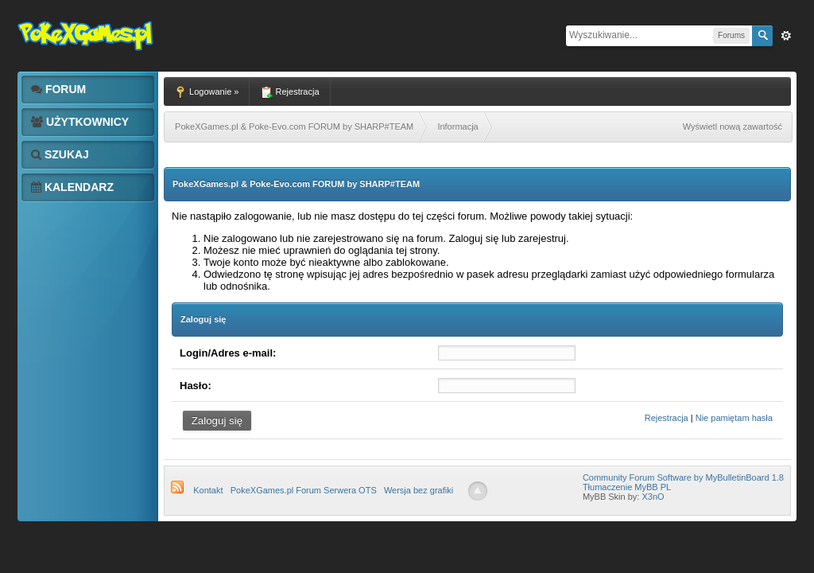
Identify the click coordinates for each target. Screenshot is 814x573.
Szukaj (60, 154)
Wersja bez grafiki (418, 490)
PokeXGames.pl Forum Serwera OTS (304, 490)
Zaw (786, 35)
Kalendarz (72, 187)
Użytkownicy (80, 121)
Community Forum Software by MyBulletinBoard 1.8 (683, 477)
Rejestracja (666, 418)
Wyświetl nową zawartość (732, 126)
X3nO (653, 496)
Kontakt (208, 490)
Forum (58, 89)
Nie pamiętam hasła (734, 418)
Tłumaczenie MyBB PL (627, 487)
